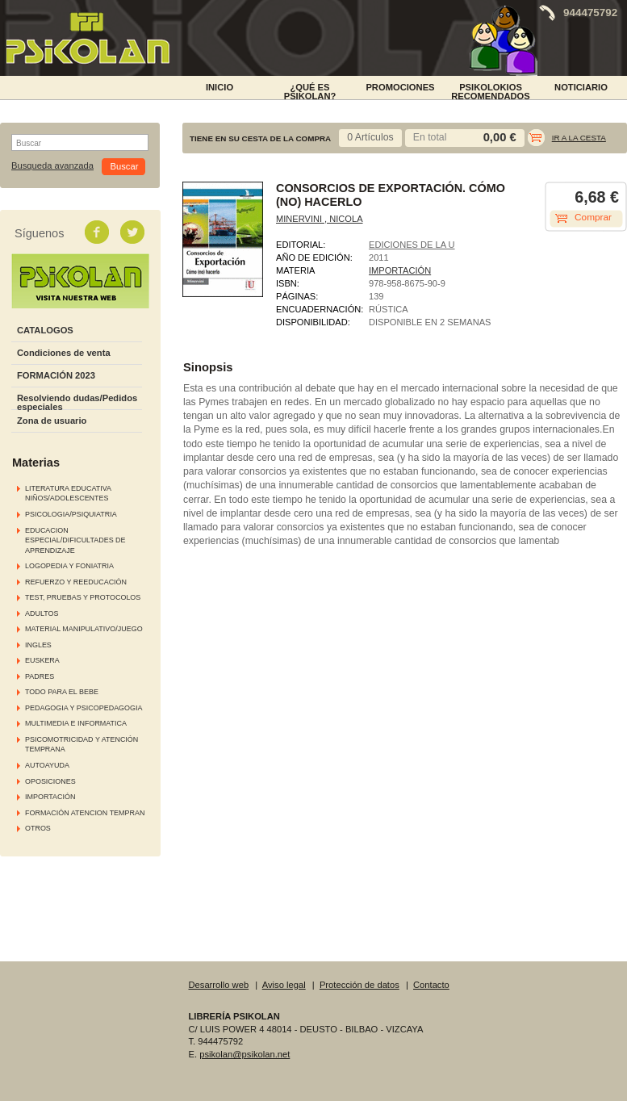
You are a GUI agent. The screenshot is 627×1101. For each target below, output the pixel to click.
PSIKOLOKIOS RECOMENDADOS (490, 90)
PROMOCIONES (400, 87)
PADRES (39, 676)
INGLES (38, 645)
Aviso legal (284, 985)
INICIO (219, 87)
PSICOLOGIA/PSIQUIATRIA (71, 514)
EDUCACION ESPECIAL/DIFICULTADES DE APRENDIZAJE (75, 540)
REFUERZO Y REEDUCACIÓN (76, 582)
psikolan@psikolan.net (244, 1054)
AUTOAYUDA (47, 765)
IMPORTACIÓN (50, 797)
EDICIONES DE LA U (412, 244)
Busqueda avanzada (52, 165)
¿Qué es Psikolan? (310, 90)
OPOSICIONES (50, 781)
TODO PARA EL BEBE (61, 692)
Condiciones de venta (64, 353)
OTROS (38, 828)
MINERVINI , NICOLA (319, 219)
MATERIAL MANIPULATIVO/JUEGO (84, 629)
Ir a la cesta (579, 137)
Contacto (431, 985)
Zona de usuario (51, 420)
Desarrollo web (219, 985)
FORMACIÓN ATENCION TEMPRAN (84, 813)
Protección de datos (359, 985)
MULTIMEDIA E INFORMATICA (76, 723)
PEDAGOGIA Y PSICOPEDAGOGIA (83, 708)
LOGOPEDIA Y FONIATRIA (69, 566)
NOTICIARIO (581, 87)
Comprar (593, 217)
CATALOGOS (45, 330)
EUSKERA (42, 660)
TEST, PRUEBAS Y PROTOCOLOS (82, 597)
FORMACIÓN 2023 (56, 375)
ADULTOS (41, 613)
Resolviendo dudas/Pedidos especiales (77, 402)
